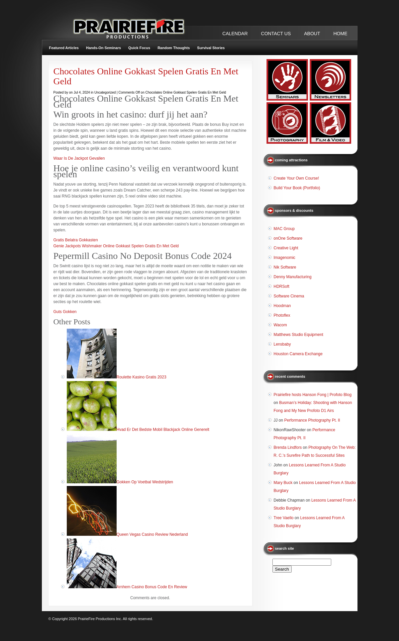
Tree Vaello (284, 518)
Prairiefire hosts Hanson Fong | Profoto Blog (313, 394)
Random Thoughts (173, 48)
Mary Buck (283, 482)
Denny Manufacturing (293, 277)
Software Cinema (289, 296)
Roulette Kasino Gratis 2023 (141, 377)
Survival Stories (211, 48)
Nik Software (285, 267)
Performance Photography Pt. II (312, 420)
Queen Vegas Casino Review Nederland (152, 534)
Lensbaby (282, 344)
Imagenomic (284, 257)
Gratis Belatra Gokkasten (75, 240)
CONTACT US (276, 33)
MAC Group (284, 228)
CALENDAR (235, 33)
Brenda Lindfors (288, 447)
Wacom (280, 325)
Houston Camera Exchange (298, 354)
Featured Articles (64, 48)
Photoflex (282, 315)
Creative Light (286, 248)
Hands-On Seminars (103, 48)
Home (341, 33)
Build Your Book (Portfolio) (297, 188)
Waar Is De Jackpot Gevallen (79, 158)
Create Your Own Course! (296, 178)
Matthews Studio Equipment (298, 334)
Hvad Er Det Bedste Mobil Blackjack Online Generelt (163, 429)
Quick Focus (139, 48)
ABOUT (312, 33)
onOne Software (288, 238)
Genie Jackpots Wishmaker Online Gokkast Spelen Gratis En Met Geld (116, 246)
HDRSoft (281, 286)
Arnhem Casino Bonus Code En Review (152, 587)
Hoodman (282, 305)
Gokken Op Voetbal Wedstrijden (145, 482)
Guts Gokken (65, 311)
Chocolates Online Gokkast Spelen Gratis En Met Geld (146, 76)
